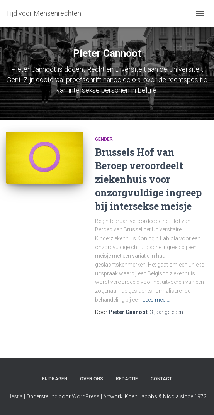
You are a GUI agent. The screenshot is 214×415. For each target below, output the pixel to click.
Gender (104, 139)
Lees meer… (156, 300)
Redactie (127, 378)
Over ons (91, 378)
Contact (161, 378)
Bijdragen (54, 378)
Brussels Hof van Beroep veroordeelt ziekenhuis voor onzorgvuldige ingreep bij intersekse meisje (148, 179)
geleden (166, 312)
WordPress (86, 396)
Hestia (15, 396)
